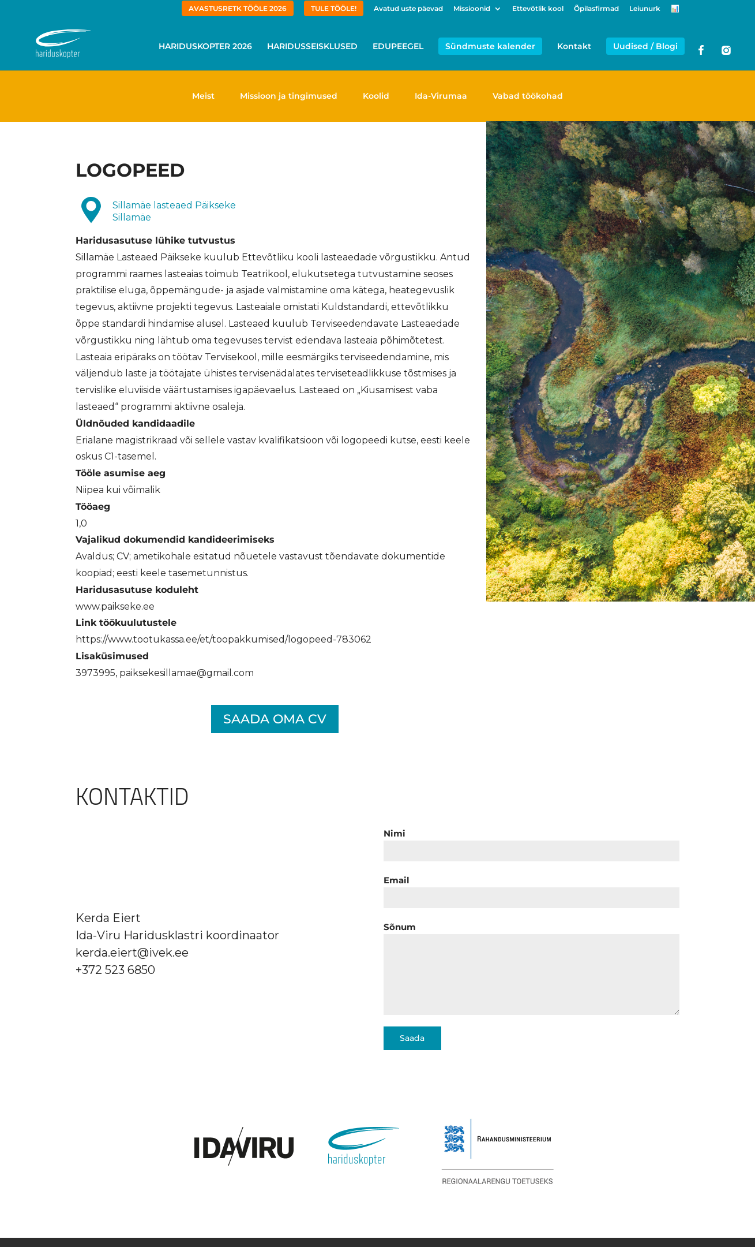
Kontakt (574, 46)
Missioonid (471, 9)
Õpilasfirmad (596, 9)
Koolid (376, 96)
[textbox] (275, 440)
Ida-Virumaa (441, 96)
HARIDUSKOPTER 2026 (205, 46)
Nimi (394, 833)
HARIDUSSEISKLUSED (312, 46)
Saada (412, 1038)
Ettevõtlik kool (538, 9)
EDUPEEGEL (398, 46)
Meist (203, 96)
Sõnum (400, 926)
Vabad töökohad (528, 96)
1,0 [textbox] (81, 523)
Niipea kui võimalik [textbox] (118, 489)
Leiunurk (644, 9)
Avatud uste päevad (408, 9)
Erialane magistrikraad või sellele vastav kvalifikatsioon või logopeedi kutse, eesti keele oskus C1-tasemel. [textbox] (273, 448)
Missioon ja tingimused (288, 96)
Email (397, 880)
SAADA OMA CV (274, 719)
